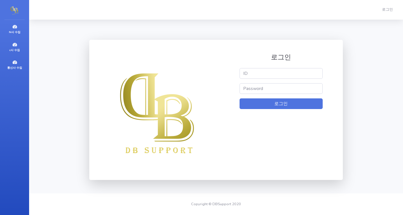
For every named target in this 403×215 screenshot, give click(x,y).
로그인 (281, 104)
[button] (389, 10)
